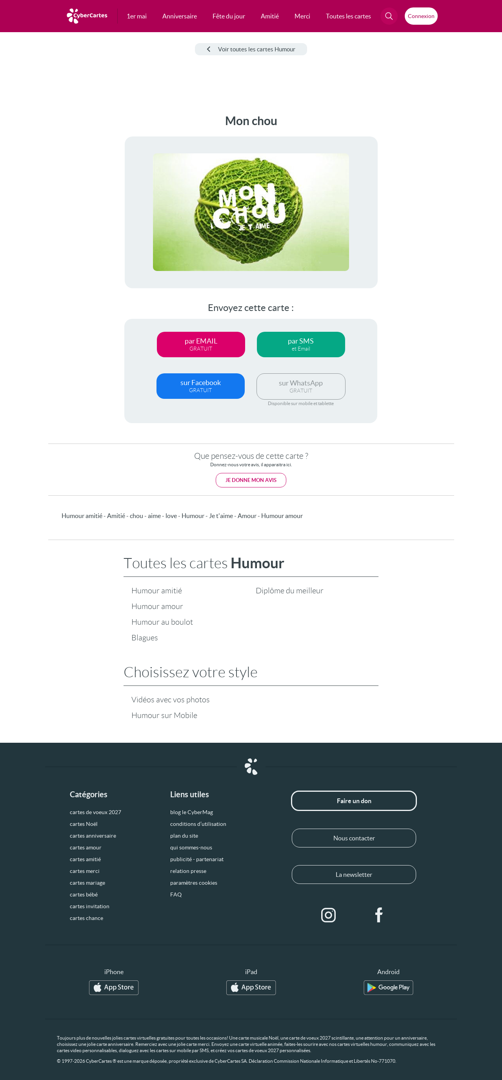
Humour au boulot (162, 622)
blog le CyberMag (191, 812)
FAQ (176, 894)
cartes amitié (85, 859)
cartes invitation (89, 906)
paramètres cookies (193, 883)
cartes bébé (84, 894)
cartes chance (86, 918)
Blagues (144, 637)
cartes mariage (87, 883)
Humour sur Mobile (164, 715)
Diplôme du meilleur (290, 590)
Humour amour (157, 606)
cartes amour (86, 847)
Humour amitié (156, 590)
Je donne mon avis (251, 480)
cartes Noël (84, 824)
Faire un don (354, 800)
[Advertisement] (59, 231)
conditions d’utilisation (198, 824)
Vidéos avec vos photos (170, 699)
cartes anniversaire (93, 836)
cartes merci (85, 871)
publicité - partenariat (197, 859)
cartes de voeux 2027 (95, 812)
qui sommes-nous (191, 847)
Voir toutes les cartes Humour (251, 49)
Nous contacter (354, 838)
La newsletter (354, 874)
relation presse (188, 871)
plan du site (184, 836)
